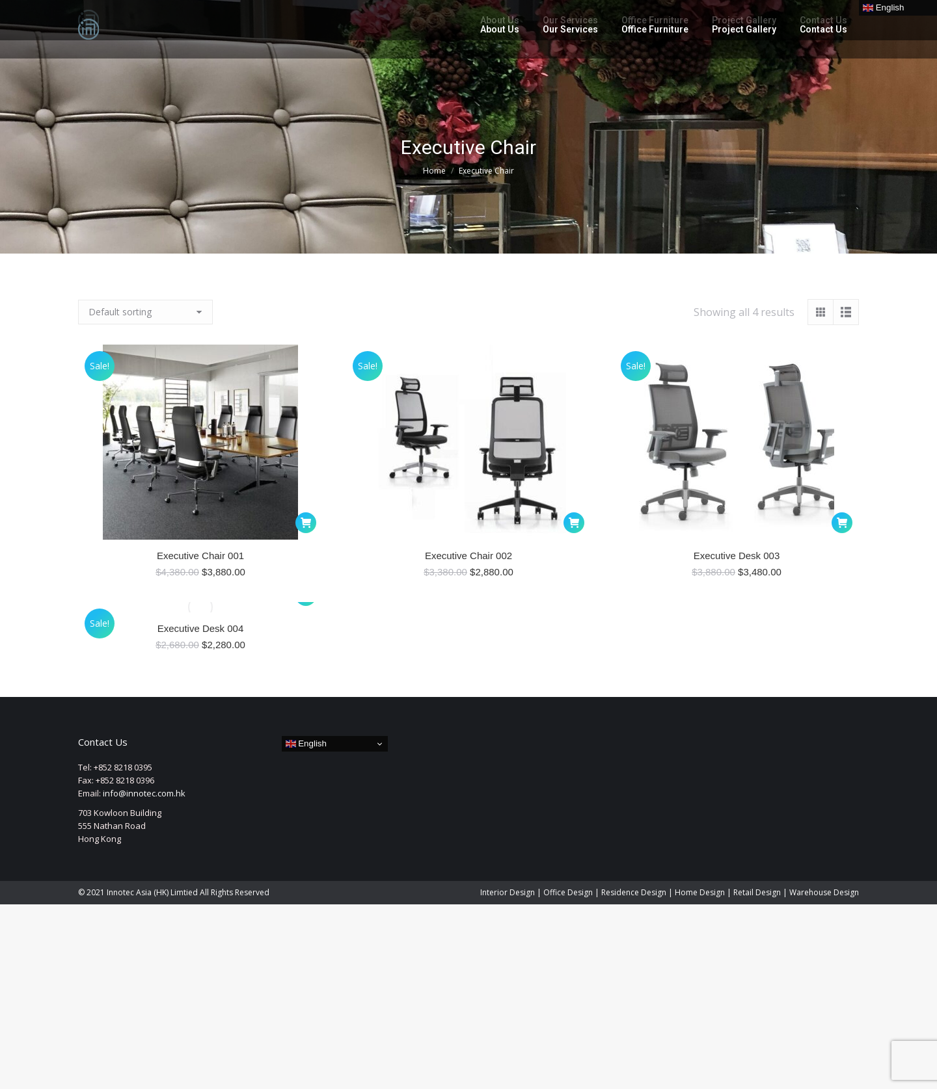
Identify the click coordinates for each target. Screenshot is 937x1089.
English (306, 744)
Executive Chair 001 (200, 555)
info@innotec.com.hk (144, 793)
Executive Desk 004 (200, 628)
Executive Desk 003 (737, 555)
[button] (305, 522)
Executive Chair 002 (468, 555)
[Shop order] (145, 312)
